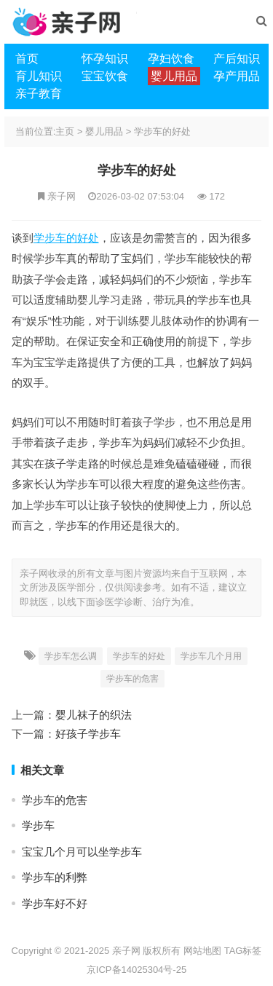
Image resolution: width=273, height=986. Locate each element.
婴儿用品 (104, 131)
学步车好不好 (54, 903)
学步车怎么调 (70, 656)
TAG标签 (243, 950)
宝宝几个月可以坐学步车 (82, 851)
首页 (27, 58)
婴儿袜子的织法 (93, 715)
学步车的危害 (132, 679)
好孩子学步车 (88, 733)
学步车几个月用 (211, 656)
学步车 (38, 825)
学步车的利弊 (54, 877)
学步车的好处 (162, 131)
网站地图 (202, 950)
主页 (64, 131)
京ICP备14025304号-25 (136, 969)
